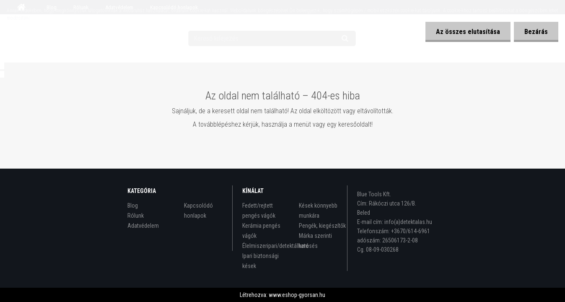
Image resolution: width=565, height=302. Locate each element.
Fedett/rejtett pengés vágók (258, 210)
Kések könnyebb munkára (318, 210)
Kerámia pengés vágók (261, 230)
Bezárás (536, 32)
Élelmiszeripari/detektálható (266, 245)
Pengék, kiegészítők (322, 225)
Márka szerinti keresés (315, 240)
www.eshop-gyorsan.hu (297, 295)
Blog (132, 205)
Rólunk (135, 215)
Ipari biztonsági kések (260, 261)
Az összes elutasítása (468, 32)
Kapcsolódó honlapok (198, 210)
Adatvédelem (143, 225)
